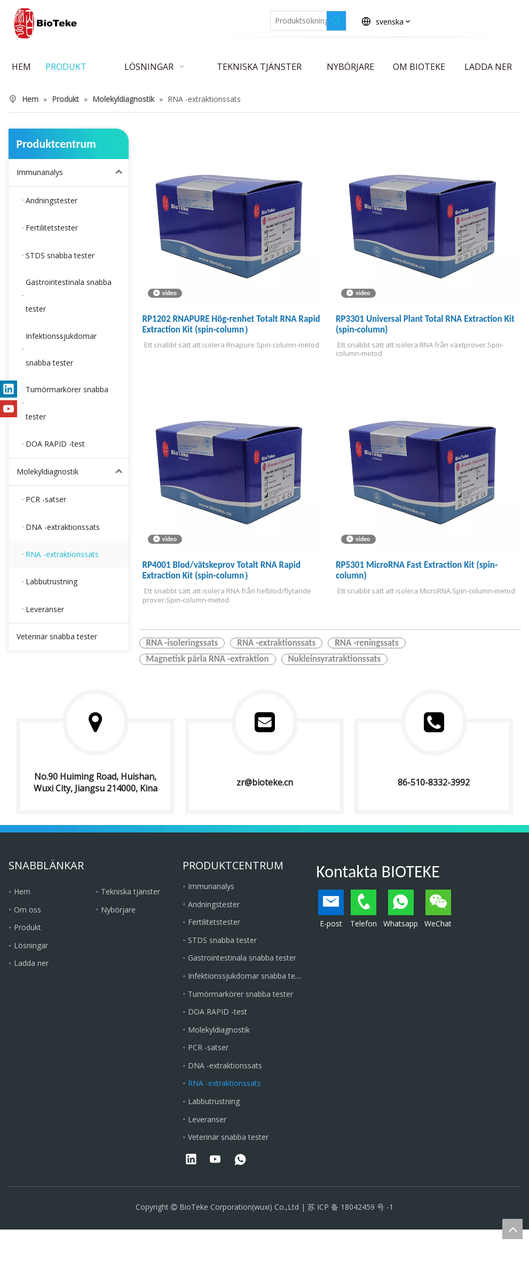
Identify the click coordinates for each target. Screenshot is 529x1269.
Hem (22, 891)
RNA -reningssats (366, 643)
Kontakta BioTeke (482, 21)
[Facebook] (161, 18)
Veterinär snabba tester (57, 636)
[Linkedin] (185, 18)
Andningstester (214, 904)
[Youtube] (234, 18)
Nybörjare (118, 910)
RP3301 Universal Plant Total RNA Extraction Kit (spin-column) (425, 324)
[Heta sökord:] (336, 20)
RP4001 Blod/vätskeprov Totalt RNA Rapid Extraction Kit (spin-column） (222, 570)
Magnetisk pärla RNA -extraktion (207, 659)
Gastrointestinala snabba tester (242, 958)
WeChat (438, 909)
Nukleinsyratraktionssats (334, 659)
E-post (331, 909)
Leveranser (207, 1119)
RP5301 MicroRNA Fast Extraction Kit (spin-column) (417, 570)
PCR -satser (208, 1047)
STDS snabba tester (222, 940)
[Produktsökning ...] (299, 20)
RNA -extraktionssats (276, 643)
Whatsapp (400, 909)
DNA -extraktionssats (225, 1065)
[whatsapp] (240, 1160)
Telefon (363, 909)
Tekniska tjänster (130, 891)
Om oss (27, 910)
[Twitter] (210, 18)
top (512, 1229)
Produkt (27, 927)
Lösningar (31, 945)
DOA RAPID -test (217, 1011)
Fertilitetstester (214, 922)
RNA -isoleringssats (182, 643)
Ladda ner (31, 963)
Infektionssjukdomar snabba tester (248, 976)
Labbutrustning (214, 1101)
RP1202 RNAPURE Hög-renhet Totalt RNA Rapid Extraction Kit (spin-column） (231, 324)
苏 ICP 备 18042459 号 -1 (350, 1207)
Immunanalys (73, 172)
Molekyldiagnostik (73, 471)
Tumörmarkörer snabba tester (240, 994)
